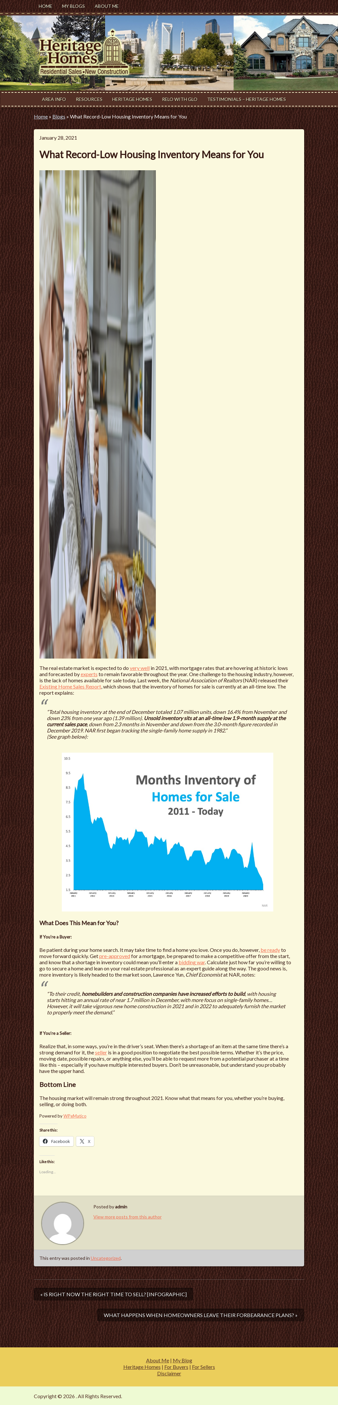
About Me (107, 6)
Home (45, 6)
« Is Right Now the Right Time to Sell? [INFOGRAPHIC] (113, 1294)
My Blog (182, 1360)
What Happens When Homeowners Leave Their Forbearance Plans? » (201, 1315)
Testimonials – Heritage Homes (246, 99)
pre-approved (114, 956)
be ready (270, 950)
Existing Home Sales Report (70, 686)
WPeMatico (75, 1116)
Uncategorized (106, 1258)
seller (101, 1052)
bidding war (192, 962)
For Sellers (203, 1367)
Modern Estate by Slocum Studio (267, 1396)
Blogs (58, 116)
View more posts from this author (127, 1216)
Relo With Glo (179, 99)
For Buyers (176, 1367)
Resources (89, 99)
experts (89, 674)
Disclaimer (169, 1373)
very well (140, 668)
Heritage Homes (132, 99)
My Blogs (73, 6)
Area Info (54, 99)
